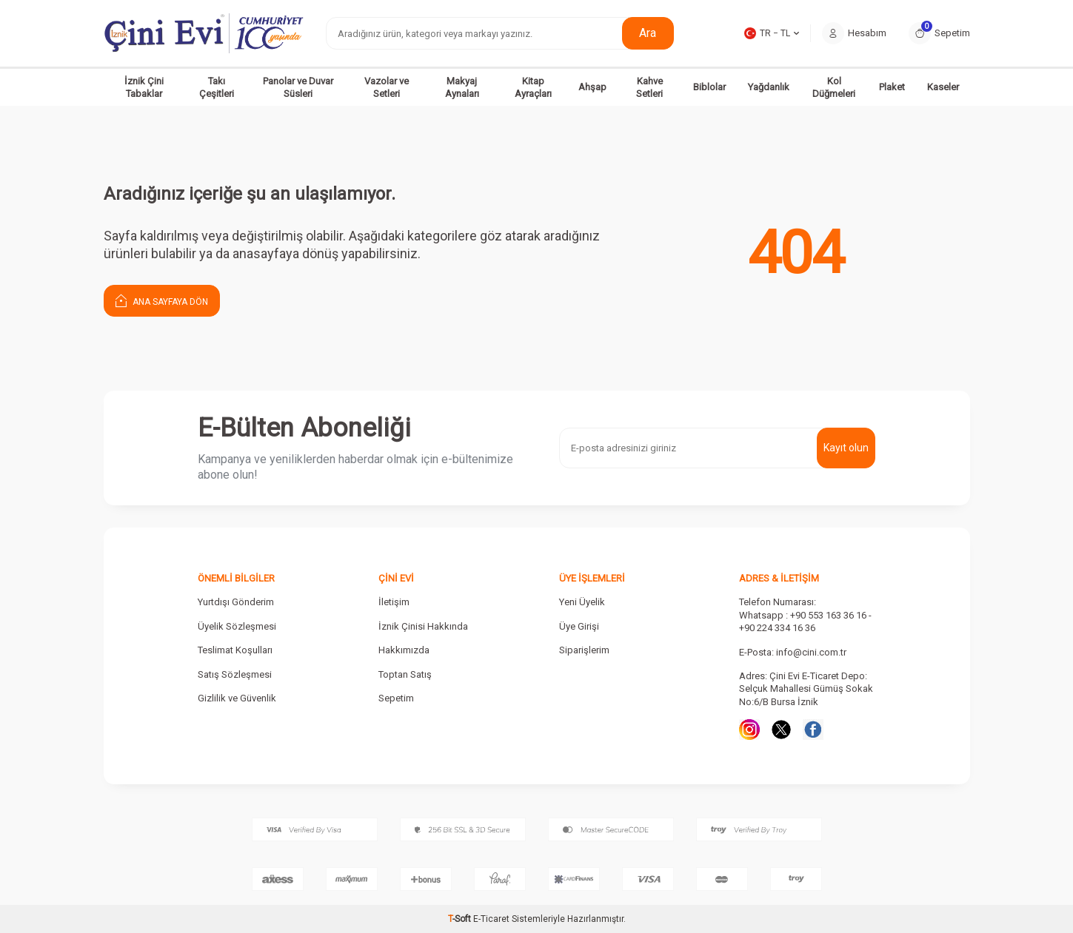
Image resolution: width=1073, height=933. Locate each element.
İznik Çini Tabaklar (144, 87)
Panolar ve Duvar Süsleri (298, 87)
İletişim (394, 601)
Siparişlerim (584, 650)
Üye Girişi (579, 626)
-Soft (460, 919)
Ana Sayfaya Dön (162, 300)
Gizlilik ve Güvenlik (237, 698)
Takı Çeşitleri (216, 87)
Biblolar (709, 86)
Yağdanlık (768, 86)
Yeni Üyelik (582, 601)
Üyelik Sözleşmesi (237, 626)
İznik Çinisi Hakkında (423, 626)
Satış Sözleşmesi (235, 674)
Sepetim (396, 698)
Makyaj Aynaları (462, 87)
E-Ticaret (491, 919)
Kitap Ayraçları (533, 87)
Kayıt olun (846, 448)
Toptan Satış (405, 674)
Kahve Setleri (649, 87)
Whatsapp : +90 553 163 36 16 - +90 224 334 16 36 (805, 621)
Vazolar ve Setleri (386, 87)
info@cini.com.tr (811, 652)
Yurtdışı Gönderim (236, 601)
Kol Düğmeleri (833, 87)
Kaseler (943, 86)
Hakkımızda (403, 650)
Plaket (892, 86)
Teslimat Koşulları (235, 650)
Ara (647, 33)
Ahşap (592, 86)
